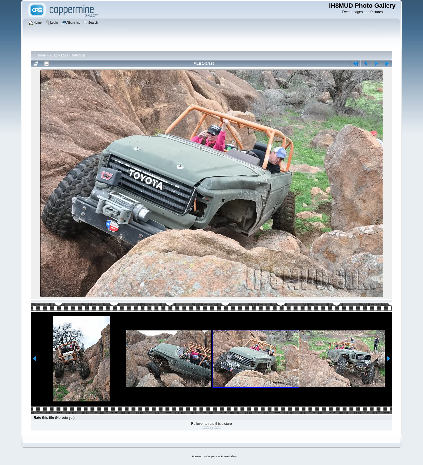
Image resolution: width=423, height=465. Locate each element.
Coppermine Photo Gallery (221, 456)
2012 (53, 55)
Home (41, 55)
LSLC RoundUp (73, 55)
